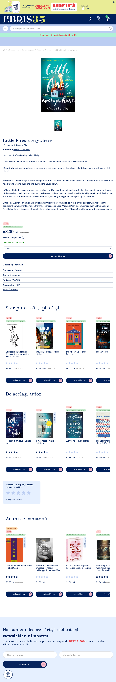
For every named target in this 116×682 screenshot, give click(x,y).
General (48, 50)
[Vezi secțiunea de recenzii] (12, 363)
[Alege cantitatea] (58, 248)
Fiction (39, 50)
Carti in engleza (28, 50)
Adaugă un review (14, 499)
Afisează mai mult (10, 289)
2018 (11, 285)
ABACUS (11, 280)
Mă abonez (32, 664)
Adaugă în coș (22, 380)
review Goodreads (21, 149)
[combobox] (61, 28)
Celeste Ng (21, 144)
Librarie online (13, 50)
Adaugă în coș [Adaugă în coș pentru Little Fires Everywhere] (81, 256)
